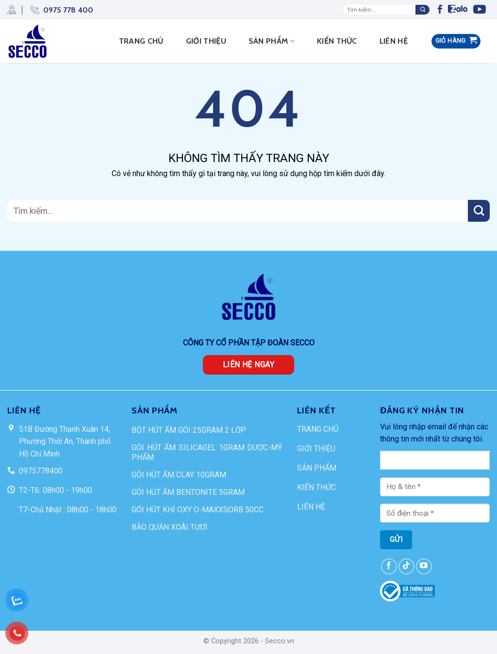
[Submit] (422, 10)
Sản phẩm (271, 41)
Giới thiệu (206, 41)
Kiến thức (337, 41)
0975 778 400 (57, 10)
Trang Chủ (141, 41)
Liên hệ (394, 41)
